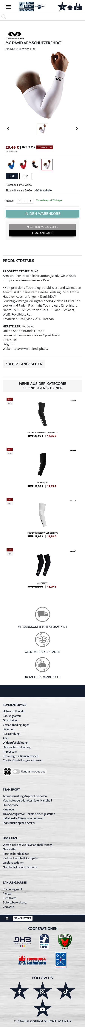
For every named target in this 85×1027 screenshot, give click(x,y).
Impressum (10, 751)
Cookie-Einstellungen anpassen (23, 760)
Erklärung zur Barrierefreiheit (20, 756)
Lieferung (8, 729)
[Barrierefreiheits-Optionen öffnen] (7, 771)
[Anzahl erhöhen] (30, 201)
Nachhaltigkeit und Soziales (20, 867)
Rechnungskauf (12, 889)
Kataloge (8, 809)
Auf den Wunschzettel (42, 226)
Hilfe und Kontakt (13, 711)
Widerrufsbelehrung (15, 742)
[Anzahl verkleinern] (19, 201)
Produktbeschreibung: (21, 271)
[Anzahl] (25, 201)
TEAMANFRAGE (42, 233)
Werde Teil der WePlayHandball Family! (27, 845)
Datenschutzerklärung (16, 747)
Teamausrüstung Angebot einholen (25, 796)
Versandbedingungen (16, 725)
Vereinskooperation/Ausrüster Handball (27, 800)
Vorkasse (8, 907)
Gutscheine (10, 720)
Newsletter (9, 849)
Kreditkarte (9, 898)
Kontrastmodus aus (33, 771)
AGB (6, 738)
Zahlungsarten (12, 716)
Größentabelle (43, 190)
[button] (8, 6)
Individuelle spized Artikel (19, 823)
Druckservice (11, 805)
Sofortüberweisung (15, 902)
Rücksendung (11, 733)
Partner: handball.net (16, 853)
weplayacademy (13, 862)
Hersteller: (12, 326)
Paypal (7, 893)
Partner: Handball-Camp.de (20, 858)
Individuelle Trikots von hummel (23, 818)
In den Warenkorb (42, 213)
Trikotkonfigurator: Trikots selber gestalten (29, 814)
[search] (42, 16)
